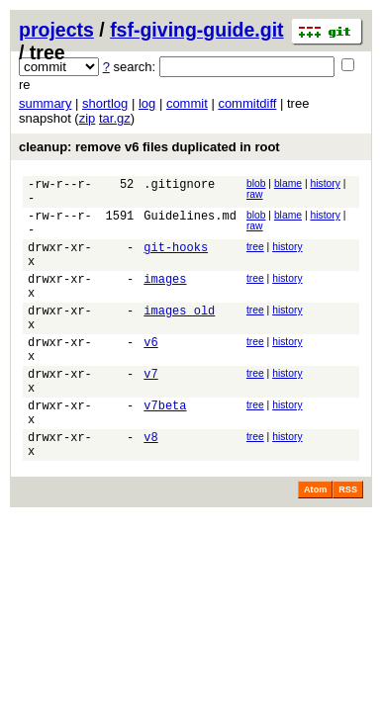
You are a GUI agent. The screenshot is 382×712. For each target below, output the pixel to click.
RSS (347, 543)
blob (256, 183)
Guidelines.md (190, 224)
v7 (150, 411)
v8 (150, 487)
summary (45, 103)
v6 (150, 374)
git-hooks (175, 261)
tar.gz (115, 118)
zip (87, 118)
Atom (315, 543)
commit (187, 103)
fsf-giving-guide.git (196, 30)
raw (254, 194)
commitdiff (247, 103)
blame (288, 183)
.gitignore (179, 186)
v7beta (164, 449)
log (147, 103)
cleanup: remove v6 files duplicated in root (149, 146)
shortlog (105, 103)
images (164, 299)
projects (56, 30)
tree (255, 258)
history (324, 183)
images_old (179, 336)
